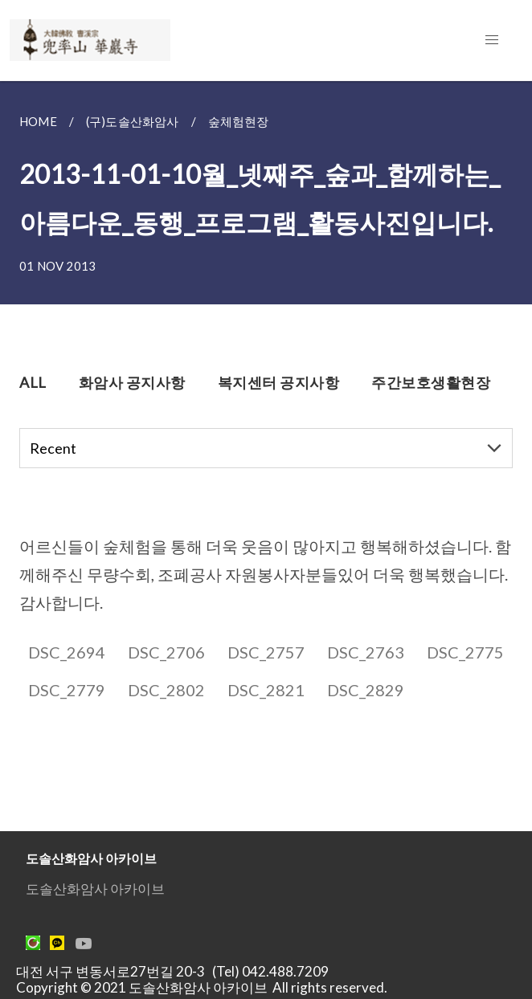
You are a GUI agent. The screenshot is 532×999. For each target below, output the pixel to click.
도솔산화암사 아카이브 (95, 888)
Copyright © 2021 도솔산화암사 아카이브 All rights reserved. (201, 987)
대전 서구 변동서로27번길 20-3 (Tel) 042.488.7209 (177, 971)
